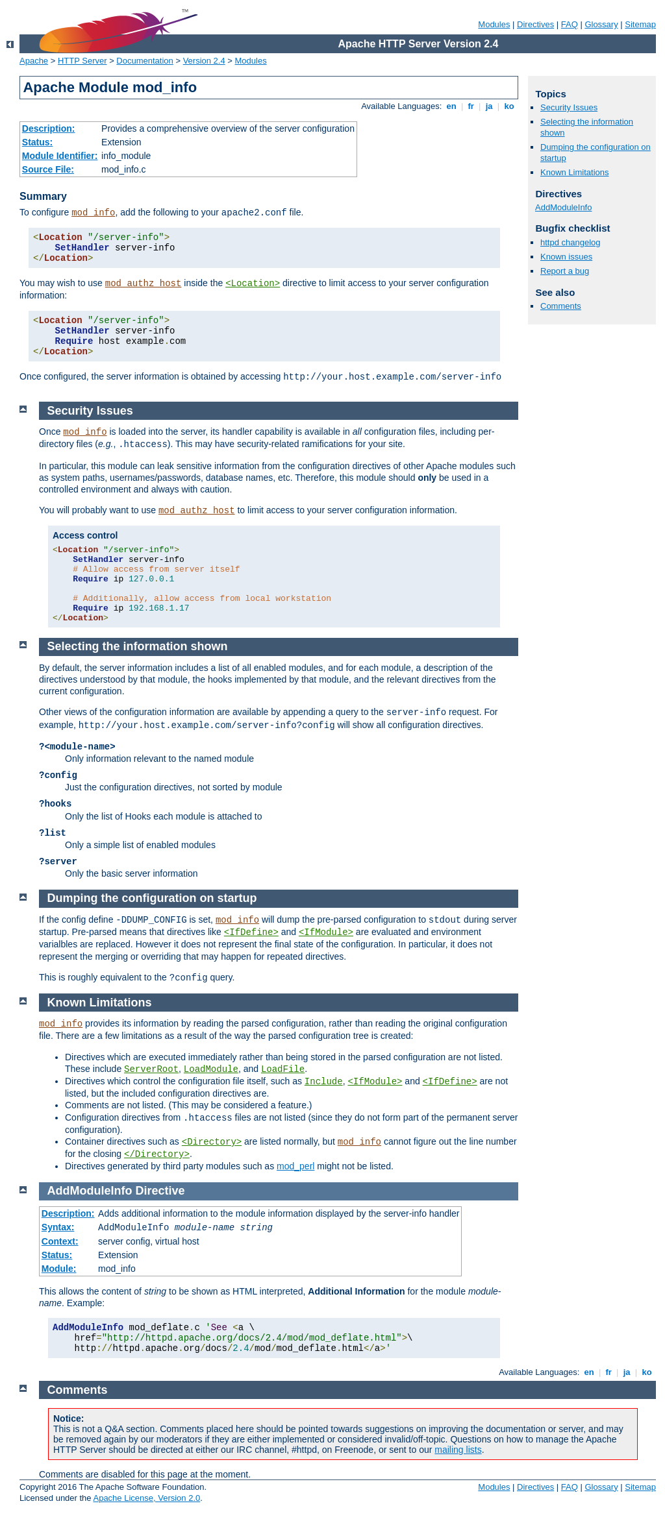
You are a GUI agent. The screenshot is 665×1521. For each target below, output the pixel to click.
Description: (48, 128)
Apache (33, 61)
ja (489, 106)
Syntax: (58, 1227)
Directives (535, 24)
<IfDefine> (251, 932)
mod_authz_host (143, 283)
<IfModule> (326, 932)
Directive (160, 1190)
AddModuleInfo (563, 207)
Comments (560, 306)
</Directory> (157, 1154)
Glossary (601, 24)
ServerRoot (151, 1069)
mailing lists (457, 1449)
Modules (494, 24)
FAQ (569, 24)
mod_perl (295, 1166)
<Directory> (212, 1142)
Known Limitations (574, 172)
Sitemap (640, 24)
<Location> (252, 283)
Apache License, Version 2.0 (146, 1498)
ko (509, 106)
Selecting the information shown (137, 646)
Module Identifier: (60, 156)
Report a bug (564, 271)
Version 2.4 (204, 61)
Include (324, 1082)
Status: (37, 142)
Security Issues (568, 107)
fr (471, 106)
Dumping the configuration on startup (152, 898)
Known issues (566, 257)
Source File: (48, 169)
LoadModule (211, 1069)
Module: (59, 1268)
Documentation (144, 61)
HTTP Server (82, 61)
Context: (60, 1241)
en (451, 106)
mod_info (93, 213)
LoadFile (283, 1069)
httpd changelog (570, 242)
